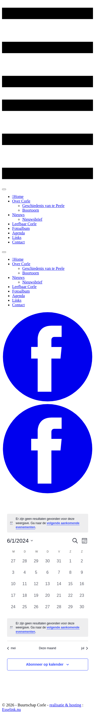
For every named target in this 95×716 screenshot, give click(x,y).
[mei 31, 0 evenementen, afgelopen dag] (59, 563)
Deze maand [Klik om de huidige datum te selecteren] (47, 648)
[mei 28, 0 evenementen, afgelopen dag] (24, 563)
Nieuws (18, 215)
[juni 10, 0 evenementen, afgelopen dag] (13, 586)
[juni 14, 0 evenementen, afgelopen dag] (59, 586)
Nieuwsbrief (32, 219)
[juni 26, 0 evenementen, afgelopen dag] (36, 609)
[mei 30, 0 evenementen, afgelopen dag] (47, 563)
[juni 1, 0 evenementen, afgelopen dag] (70, 563)
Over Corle (21, 201)
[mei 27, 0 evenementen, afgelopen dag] (13, 563)
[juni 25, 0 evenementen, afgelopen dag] (24, 609)
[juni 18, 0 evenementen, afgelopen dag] (24, 598)
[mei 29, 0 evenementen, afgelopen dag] (36, 563)
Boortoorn (30, 210)
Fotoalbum (21, 228)
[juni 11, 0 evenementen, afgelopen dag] (24, 586)
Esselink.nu (11, 709)
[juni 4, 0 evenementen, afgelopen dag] (24, 575)
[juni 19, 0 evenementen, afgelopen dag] (36, 598)
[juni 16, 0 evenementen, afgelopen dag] (81, 586)
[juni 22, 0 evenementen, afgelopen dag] (70, 598)
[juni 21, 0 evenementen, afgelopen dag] (59, 598)
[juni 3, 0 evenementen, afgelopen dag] (13, 575)
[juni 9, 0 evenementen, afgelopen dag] (81, 575)
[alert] (47, 523)
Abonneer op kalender (45, 664)
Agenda (18, 233)
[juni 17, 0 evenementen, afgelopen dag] (13, 598)
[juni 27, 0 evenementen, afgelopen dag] (47, 609)
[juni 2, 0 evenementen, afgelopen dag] (81, 563)
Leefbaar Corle (24, 224)
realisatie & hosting (65, 705)
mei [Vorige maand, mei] (11, 648)
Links (16, 237)
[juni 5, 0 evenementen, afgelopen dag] (36, 575)
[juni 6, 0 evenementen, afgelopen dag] (47, 575)
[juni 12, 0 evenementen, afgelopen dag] (36, 586)
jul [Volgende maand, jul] (84, 648)
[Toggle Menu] (4, 189)
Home (19, 196)
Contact (18, 242)
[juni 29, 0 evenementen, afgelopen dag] (70, 609)
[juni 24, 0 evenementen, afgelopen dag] (13, 609)
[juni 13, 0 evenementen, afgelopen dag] (47, 586)
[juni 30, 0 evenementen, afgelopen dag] (81, 609)
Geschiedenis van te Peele (43, 205)
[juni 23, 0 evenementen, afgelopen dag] (81, 598)
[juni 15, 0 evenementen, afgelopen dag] (70, 586)
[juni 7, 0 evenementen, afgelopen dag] (59, 575)
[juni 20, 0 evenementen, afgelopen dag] (47, 598)
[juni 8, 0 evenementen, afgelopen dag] (70, 575)
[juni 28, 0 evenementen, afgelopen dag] (59, 609)
